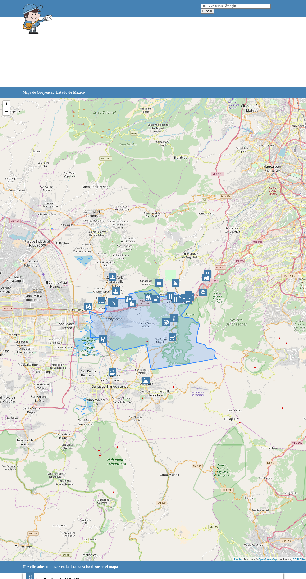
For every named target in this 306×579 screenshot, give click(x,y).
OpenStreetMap (267, 559)
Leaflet (238, 559)
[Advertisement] (141, 52)
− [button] (6, 111)
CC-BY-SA (298, 559)
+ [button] (6, 104)
